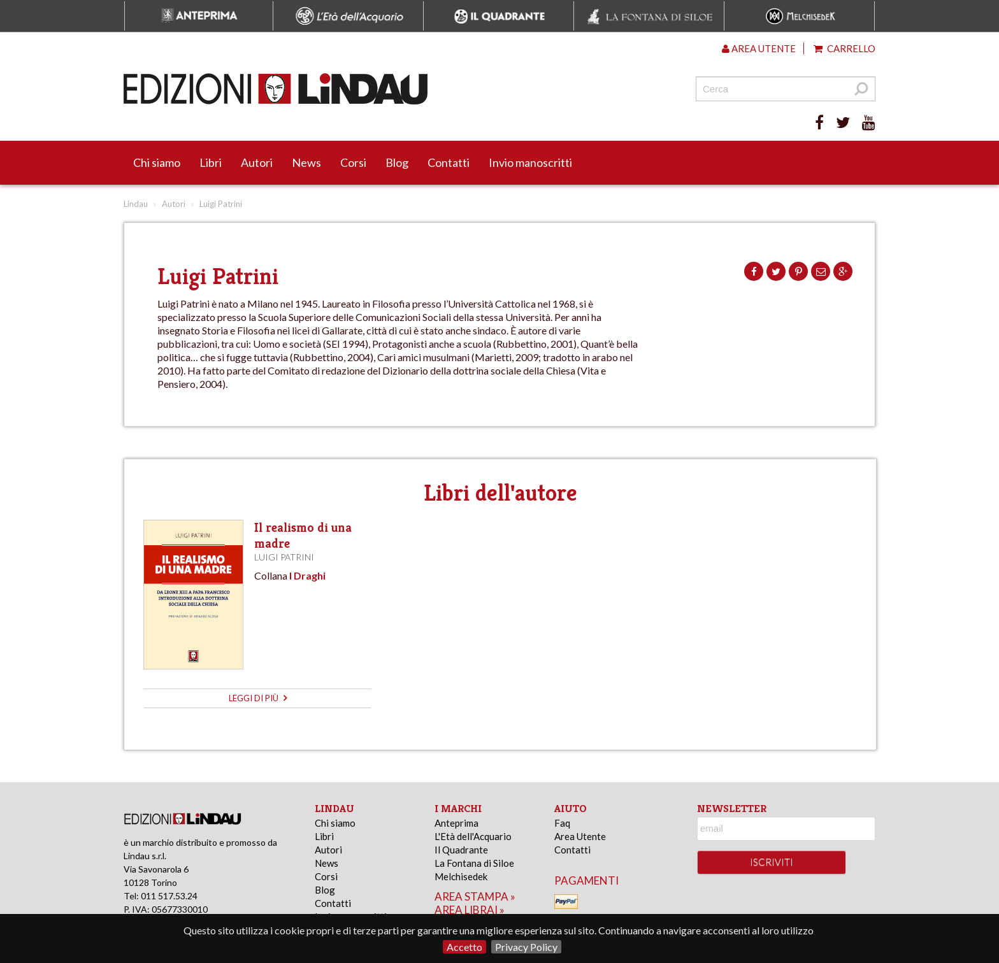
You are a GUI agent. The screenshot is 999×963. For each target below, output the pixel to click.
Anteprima (456, 823)
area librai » (470, 910)
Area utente (759, 48)
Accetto (464, 947)
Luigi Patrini (284, 557)
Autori (257, 162)
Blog (396, 162)
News (306, 162)
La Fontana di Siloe (474, 863)
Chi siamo (156, 162)
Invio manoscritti (530, 162)
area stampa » (475, 896)
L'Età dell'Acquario (473, 836)
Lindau (136, 204)
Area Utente (580, 836)
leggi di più (258, 698)
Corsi (353, 162)
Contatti (449, 162)
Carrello (844, 48)
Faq (562, 823)
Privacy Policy (526, 947)
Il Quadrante (461, 849)
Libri (210, 162)
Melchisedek (461, 876)
